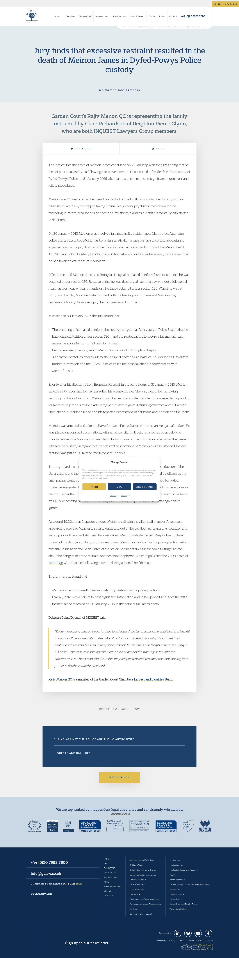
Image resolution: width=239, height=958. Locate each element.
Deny (119, 486)
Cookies (113, 496)
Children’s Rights (136, 865)
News (106, 882)
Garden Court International (141, 914)
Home (106, 859)
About (57, 16)
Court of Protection (138, 884)
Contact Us (81, 148)
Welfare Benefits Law (178, 909)
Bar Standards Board (204, 945)
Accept (94, 486)
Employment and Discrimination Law (144, 899)
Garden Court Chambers (32, 16)
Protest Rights (175, 899)
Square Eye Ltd (207, 949)
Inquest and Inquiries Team (153, 679)
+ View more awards (119, 814)
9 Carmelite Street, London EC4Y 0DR (56, 883)
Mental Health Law (177, 880)
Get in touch (119, 777)
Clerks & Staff (85, 16)
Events (151, 16)
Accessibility (161, 941)
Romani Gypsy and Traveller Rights (183, 904)
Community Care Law (138, 880)
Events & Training (112, 886)
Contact (173, 16)
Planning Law (174, 889)
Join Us (162, 16)
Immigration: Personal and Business (183, 870)
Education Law (135, 894)
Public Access (119, 16)
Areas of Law (101, 16)
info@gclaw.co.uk (46, 873)
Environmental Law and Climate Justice (145, 904)
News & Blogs (136, 16)
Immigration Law (176, 865)
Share (158, 148)
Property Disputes (177, 894)
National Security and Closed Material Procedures (189, 884)
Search (210, 16)
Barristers (70, 16)
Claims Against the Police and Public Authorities (94, 739)
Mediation (173, 875)
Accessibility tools (225, 4)
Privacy (124, 496)
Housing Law (174, 860)
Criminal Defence (137, 889)
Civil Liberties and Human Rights (143, 870)
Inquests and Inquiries (72, 753)
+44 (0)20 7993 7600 (193, 16)
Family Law (134, 909)
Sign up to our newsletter (87, 942)
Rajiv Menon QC (60, 679)
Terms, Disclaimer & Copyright (201, 941)
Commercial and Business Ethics (143, 875)
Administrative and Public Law (142, 860)
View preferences (145, 486)
